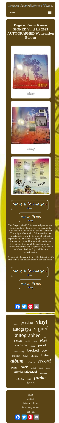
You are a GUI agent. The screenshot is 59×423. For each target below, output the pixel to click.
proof (42, 345)
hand (31, 383)
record (44, 361)
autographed (28, 335)
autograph (22, 329)
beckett (33, 350)
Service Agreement (31, 407)
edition (31, 362)
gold (41, 368)
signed (41, 328)
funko (39, 377)
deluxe (18, 340)
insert (34, 355)
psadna (27, 322)
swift (27, 341)
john (29, 379)
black (43, 340)
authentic (43, 373)
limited (16, 355)
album (17, 361)
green (15, 324)
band (14, 367)
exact (25, 356)
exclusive (21, 345)
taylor (45, 355)
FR (33, 411)
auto (44, 350)
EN (28, 411)
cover (35, 341)
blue (48, 368)
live (45, 337)
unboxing (19, 350)
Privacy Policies (30, 403)
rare (24, 366)
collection (20, 379)
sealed (33, 368)
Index (30, 394)
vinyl (41, 322)
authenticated (25, 372)
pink (33, 346)
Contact (30, 399)
